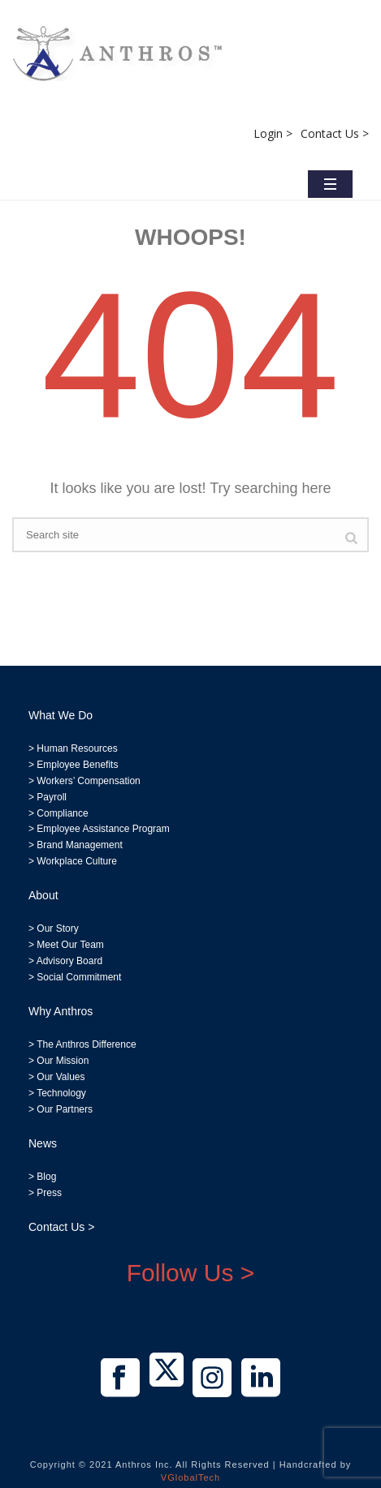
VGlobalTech (190, 1477)
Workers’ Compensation (88, 781)
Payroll (52, 797)
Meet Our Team (69, 944)
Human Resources (77, 748)
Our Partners (63, 1109)
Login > (272, 133)
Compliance (62, 813)
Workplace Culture (76, 861)
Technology (61, 1093)
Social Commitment (77, 977)
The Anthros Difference (86, 1044)
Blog (45, 1176)
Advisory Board (69, 961)
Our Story (57, 928)
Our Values (60, 1077)
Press (49, 1193)
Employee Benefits (77, 764)
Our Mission (63, 1060)
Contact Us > (335, 133)
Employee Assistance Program (103, 828)
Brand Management (79, 845)
